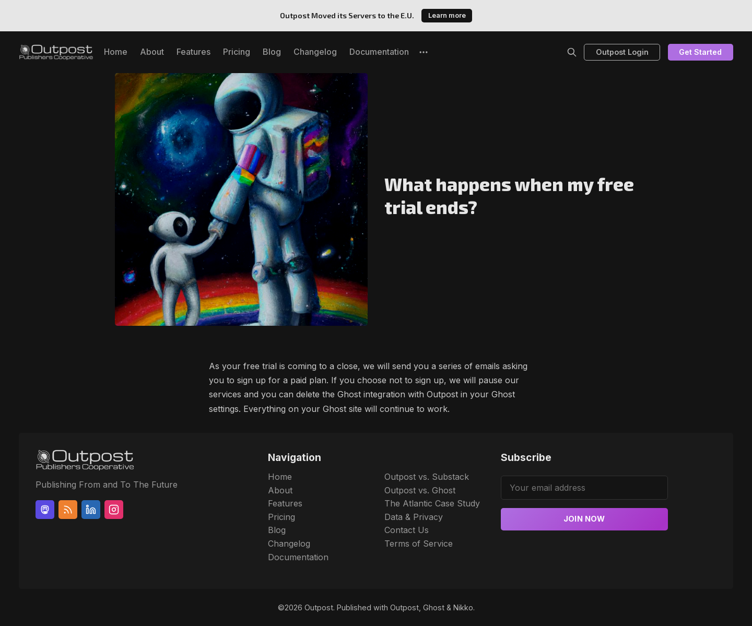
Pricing (236, 51)
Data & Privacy (413, 517)
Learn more (447, 15)
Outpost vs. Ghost (419, 490)
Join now (584, 518)
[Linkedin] (90, 509)
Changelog (315, 51)
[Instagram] (113, 509)
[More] (423, 52)
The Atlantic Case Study (432, 503)
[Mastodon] (45, 509)
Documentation (379, 51)
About (152, 51)
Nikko (463, 607)
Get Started (700, 52)
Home (115, 51)
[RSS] (67, 509)
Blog (272, 51)
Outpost (318, 607)
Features (193, 51)
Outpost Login (622, 52)
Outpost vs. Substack (426, 476)
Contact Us (406, 530)
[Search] (571, 52)
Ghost (433, 607)
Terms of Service (418, 543)
